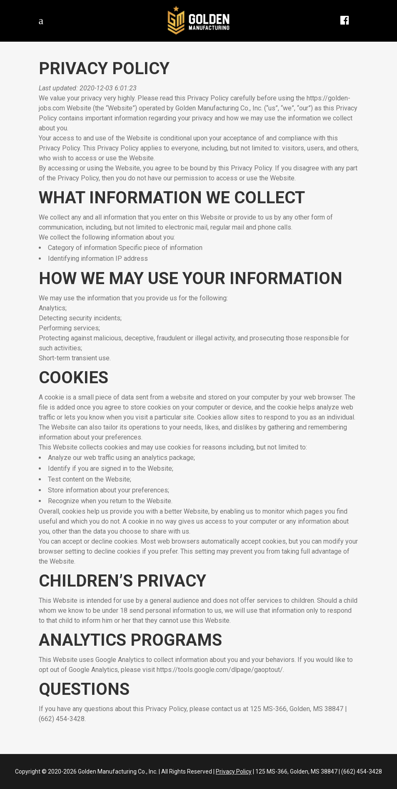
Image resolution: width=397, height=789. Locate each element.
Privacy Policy (234, 771)
